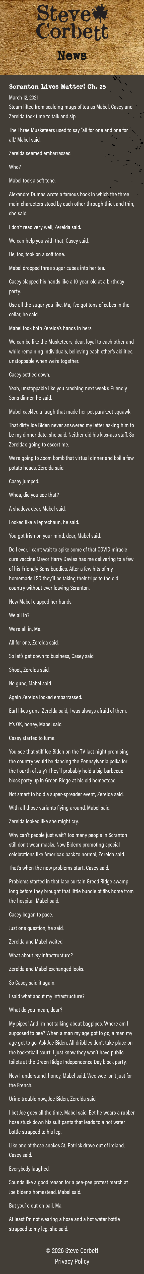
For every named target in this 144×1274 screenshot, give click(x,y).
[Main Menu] (134, 13)
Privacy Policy (72, 1261)
